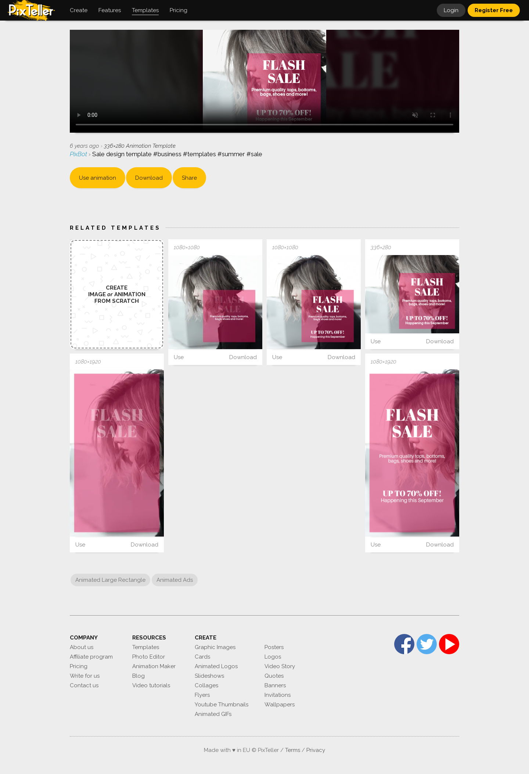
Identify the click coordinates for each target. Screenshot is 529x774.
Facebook (404, 644)
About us (81, 647)
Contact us (84, 685)
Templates (145, 647)
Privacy (315, 750)
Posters (274, 647)
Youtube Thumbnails (221, 704)
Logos (272, 656)
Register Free (494, 10)
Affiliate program (91, 656)
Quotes (274, 676)
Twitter (427, 644)
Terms (292, 750)
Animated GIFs (213, 714)
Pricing (78, 666)
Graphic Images (215, 647)
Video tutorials (151, 685)
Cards (202, 656)
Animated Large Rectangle (110, 580)
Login (451, 10)
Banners (275, 685)
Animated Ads (174, 580)
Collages (206, 685)
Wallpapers (279, 704)
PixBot (79, 154)
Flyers (202, 695)
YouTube (449, 644)
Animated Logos (216, 666)
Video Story (279, 666)
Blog (138, 676)
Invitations (277, 695)
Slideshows (209, 676)
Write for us (85, 676)
